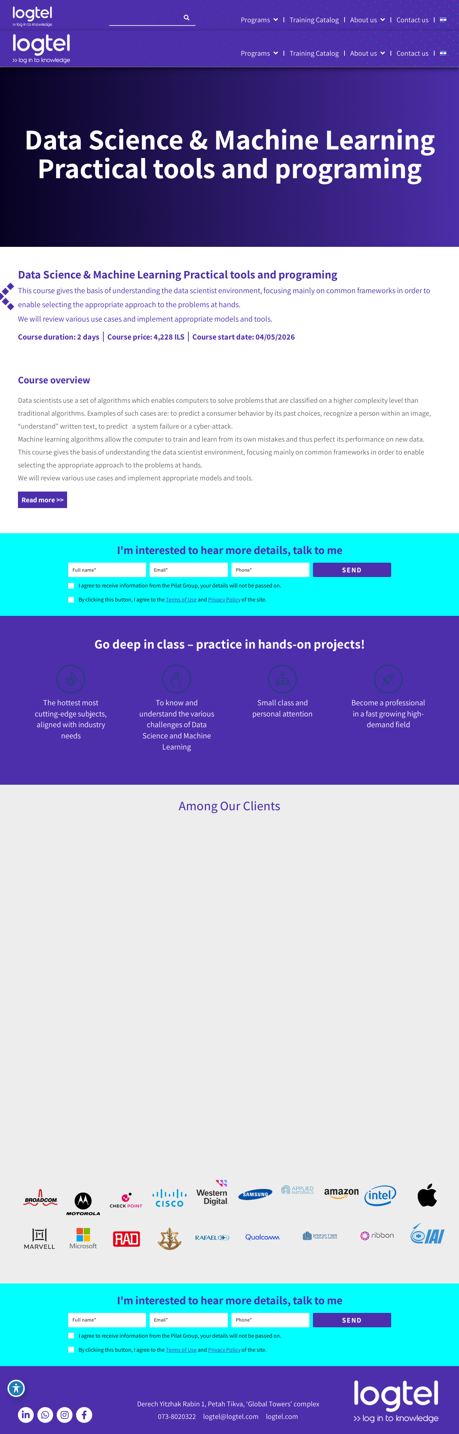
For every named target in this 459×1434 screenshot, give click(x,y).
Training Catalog (314, 19)
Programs (259, 20)
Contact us (412, 19)
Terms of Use (181, 599)
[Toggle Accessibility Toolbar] (16, 1388)
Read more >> (43, 499)
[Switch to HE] (443, 20)
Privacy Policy (224, 599)
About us (367, 20)
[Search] (187, 18)
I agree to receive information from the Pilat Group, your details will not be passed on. (180, 585)
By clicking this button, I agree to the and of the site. (173, 599)
